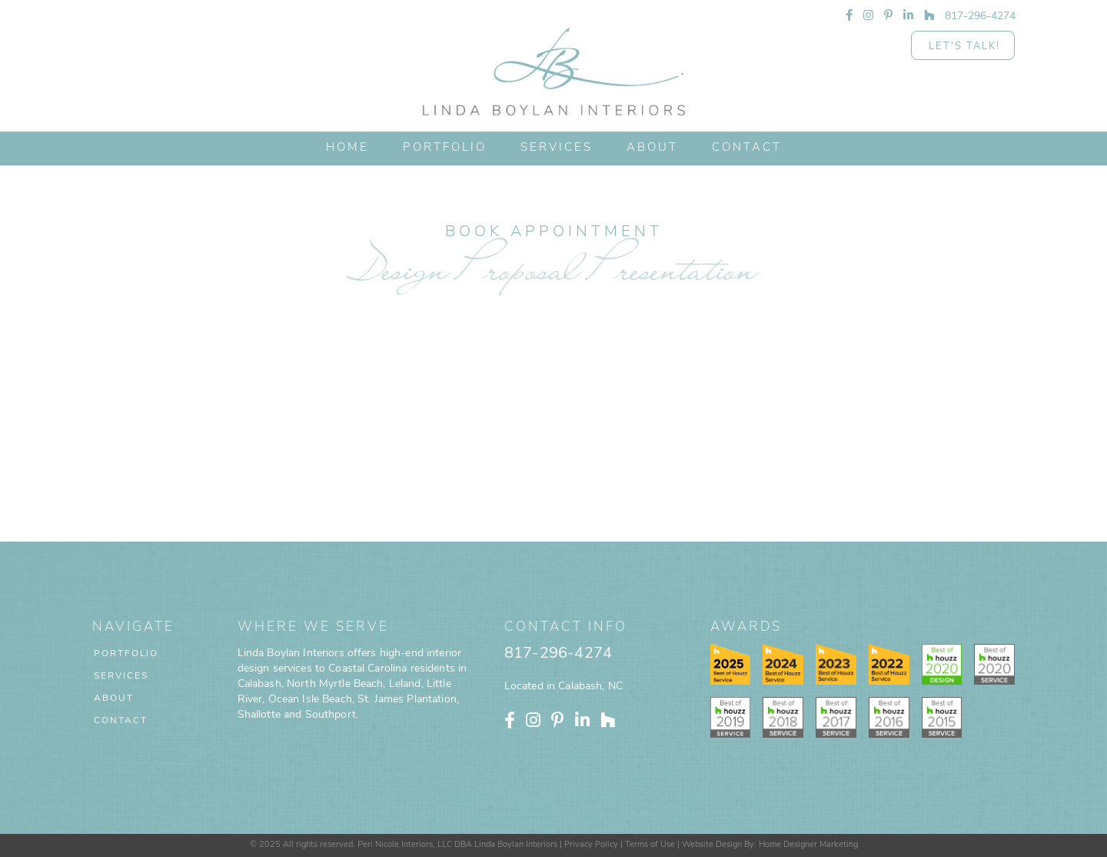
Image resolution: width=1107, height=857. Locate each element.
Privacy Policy (591, 845)
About (114, 698)
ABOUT (652, 148)
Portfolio (126, 654)
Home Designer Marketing (808, 845)
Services (556, 148)
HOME (347, 148)
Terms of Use (650, 845)
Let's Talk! (964, 47)
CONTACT (747, 148)
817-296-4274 (558, 654)
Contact (121, 720)
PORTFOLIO (445, 148)
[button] (556, 148)
